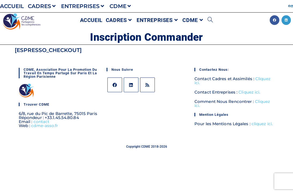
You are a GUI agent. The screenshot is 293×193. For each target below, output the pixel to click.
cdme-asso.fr (44, 125)
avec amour (154, 150)
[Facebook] (114, 84)
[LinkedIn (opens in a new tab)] (292, 6)
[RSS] (147, 84)
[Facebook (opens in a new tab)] (289, 6)
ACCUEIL (12, 6)
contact (41, 121)
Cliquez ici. (249, 92)
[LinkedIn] (131, 84)
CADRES (42, 6)
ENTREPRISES (83, 6)
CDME (121, 6)
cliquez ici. (261, 123)
